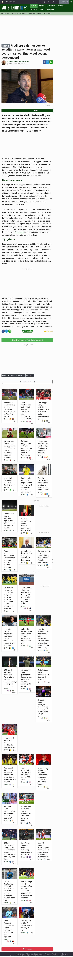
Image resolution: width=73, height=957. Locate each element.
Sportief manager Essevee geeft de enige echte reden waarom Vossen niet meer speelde (43, 850)
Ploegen (60, 6)
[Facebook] (55, 949)
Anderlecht (19, 232)
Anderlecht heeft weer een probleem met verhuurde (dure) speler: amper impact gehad (26, 636)
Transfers (47, 13)
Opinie (4, 375)
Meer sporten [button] (10, 2)
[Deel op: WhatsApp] (51, 62)
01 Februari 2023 (12, 64)
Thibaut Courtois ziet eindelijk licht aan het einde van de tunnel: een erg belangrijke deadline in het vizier (9, 891)
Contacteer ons (21, 949)
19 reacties (24, 64)
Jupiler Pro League (16, 375)
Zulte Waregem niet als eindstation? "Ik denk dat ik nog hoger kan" (44, 674)
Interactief (49, 9)
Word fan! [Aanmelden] (16, 13)
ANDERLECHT (5, 13)
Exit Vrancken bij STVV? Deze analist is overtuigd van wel (26, 925)
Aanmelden (64, 2)
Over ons (30, 949)
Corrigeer (48, 331)
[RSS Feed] (55, 953)
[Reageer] (14, 530)
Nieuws (33, 6)
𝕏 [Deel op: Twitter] (47, 62)
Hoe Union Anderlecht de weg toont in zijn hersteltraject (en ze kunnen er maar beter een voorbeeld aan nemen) (43, 638)
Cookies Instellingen (35, 951)
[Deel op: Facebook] (44, 62)
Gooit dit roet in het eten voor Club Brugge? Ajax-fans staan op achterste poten (26, 813)
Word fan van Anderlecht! (27, 110)
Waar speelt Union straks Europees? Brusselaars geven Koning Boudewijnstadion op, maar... (10, 775)
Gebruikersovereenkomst (18, 951)
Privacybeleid (38, 949)
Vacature (47, 949)
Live (41, 9)
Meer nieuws (27, 382)
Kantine (41, 6)
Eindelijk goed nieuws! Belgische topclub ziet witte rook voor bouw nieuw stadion (9, 521)
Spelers (39, 13)
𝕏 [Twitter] (59, 949)
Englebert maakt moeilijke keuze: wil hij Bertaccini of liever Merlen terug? (43, 707)
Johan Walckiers (13, 61)
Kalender (32, 13)
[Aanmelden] (8, 375)
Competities (51, 6)
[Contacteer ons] (66, 949)
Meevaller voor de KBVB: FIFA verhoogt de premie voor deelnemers (26, 555)
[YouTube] (63, 949)
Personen (34, 9)
